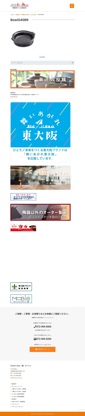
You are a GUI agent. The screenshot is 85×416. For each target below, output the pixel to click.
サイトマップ (15, 404)
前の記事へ (43, 57)
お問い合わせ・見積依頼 (18, 401)
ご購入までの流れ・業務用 (19, 389)
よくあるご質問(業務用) (18, 396)
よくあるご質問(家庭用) (18, 394)
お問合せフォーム (42, 349)
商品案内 (14, 384)
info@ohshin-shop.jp (16, 377)
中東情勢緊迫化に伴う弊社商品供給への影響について (24, 94)
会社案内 (14, 399)
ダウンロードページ (17, 386)
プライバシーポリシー (18, 406)
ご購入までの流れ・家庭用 (19, 391)
